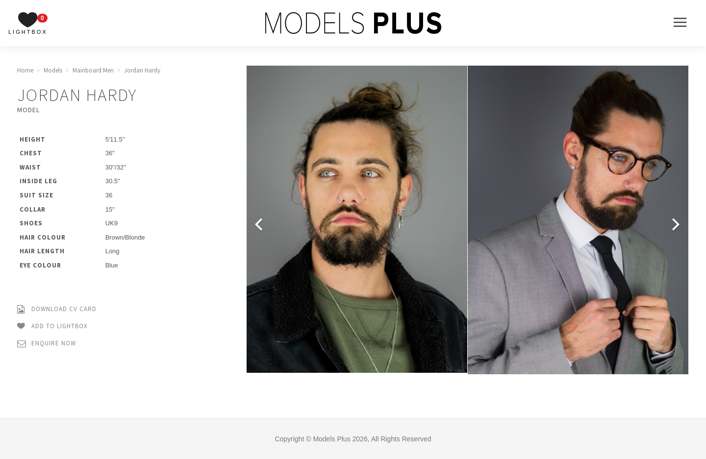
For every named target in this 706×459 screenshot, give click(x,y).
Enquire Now (46, 343)
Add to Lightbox (52, 326)
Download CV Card (57, 309)
